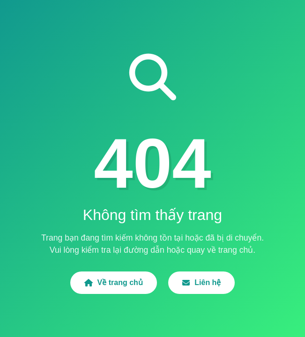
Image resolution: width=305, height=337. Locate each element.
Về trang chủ (113, 282)
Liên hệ (201, 282)
